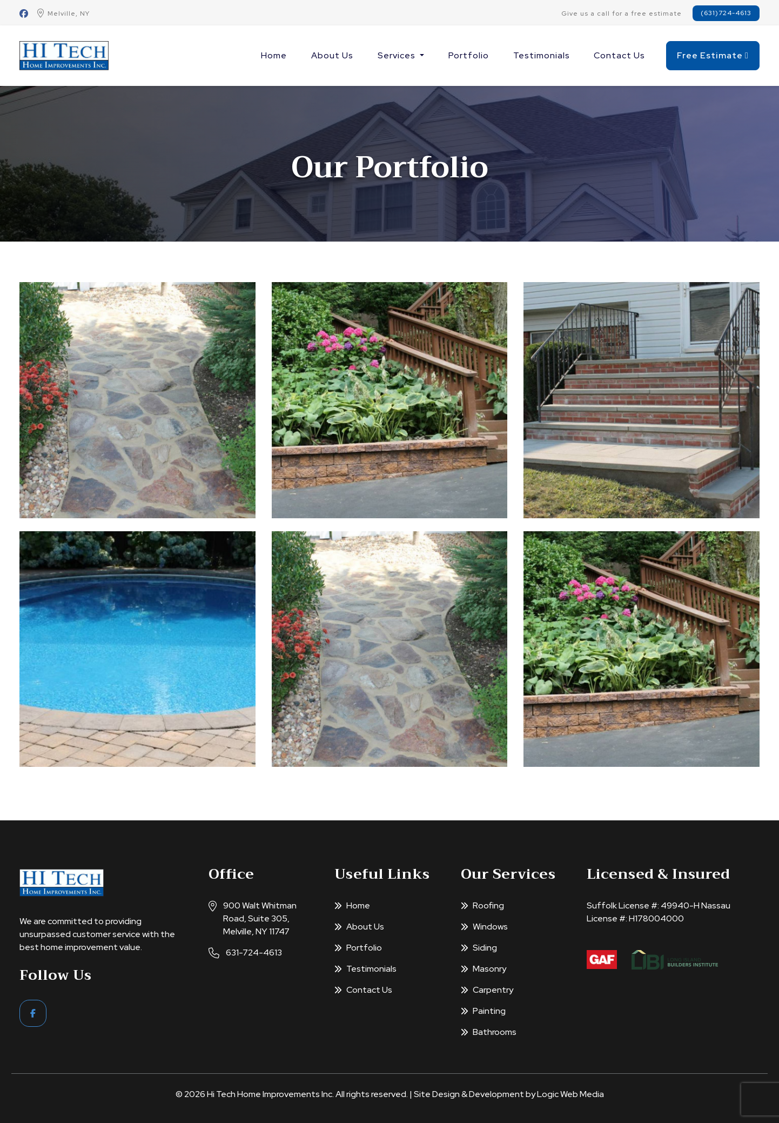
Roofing (482, 905)
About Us (332, 55)
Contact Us (619, 55)
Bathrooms (488, 1032)
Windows (484, 926)
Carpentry (487, 989)
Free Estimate (713, 55)
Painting (483, 1011)
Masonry (483, 968)
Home (274, 55)
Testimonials (541, 55)
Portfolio (468, 55)
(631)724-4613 (726, 13)
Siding (479, 947)
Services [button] (398, 55)
